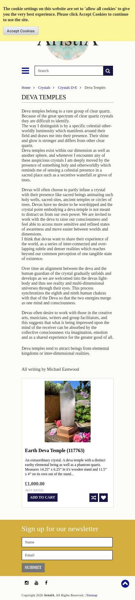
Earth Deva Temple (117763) (54, 450)
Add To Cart (42, 497)
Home (26, 87)
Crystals (44, 87)
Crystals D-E (67, 87)
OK (21, 30)
